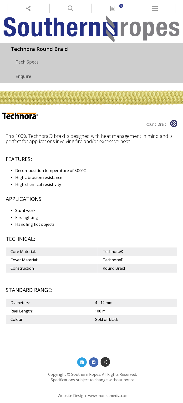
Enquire (23, 76)
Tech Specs (27, 61)
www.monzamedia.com (108, 395)
